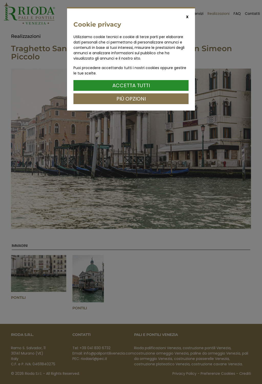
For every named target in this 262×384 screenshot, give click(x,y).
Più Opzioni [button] (131, 98)
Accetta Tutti (131, 85)
